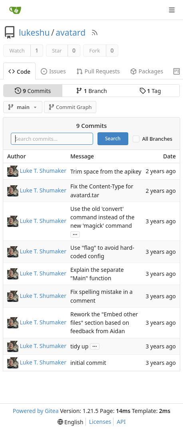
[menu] (71, 422)
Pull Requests (98, 71)
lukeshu (34, 32)
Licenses (100, 421)
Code (19, 71)
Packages (146, 71)
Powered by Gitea (36, 411)
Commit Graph (70, 107)
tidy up (79, 346)
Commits (33, 91)
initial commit (88, 362)
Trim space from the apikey (105, 171)
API (121, 421)
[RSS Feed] (94, 32)
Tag (150, 91)
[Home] (15, 10)
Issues (53, 71)
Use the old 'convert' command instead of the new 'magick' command (102, 217)
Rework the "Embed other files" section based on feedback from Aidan (104, 322)
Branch (91, 91)
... (75, 234)
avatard (71, 32)
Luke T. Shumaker (43, 170)
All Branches (157, 139)
